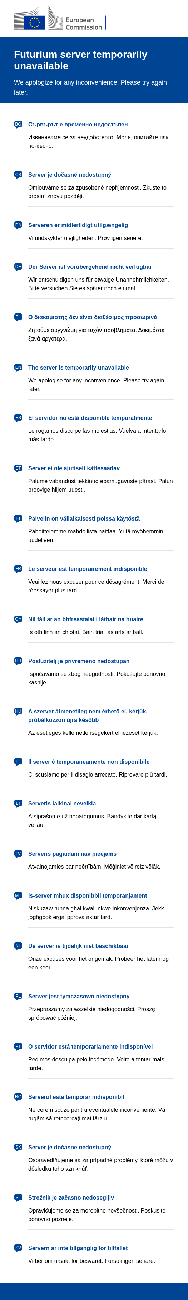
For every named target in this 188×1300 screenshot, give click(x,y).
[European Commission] (66, 18)
